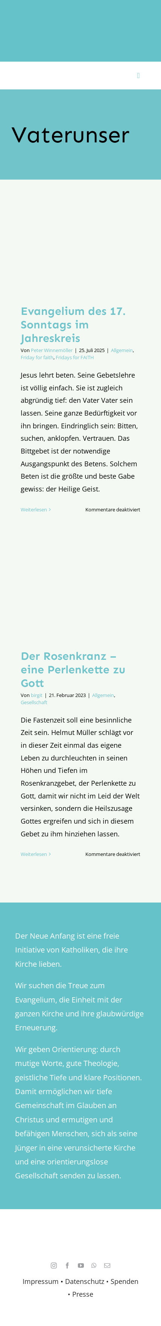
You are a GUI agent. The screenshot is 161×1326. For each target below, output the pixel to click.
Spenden (124, 1281)
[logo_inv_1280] (80, 14)
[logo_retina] (82, 1231)
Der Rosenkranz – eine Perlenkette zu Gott (73, 669)
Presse (82, 1294)
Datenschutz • (87, 1281)
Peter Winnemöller (52, 350)
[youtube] (81, 1265)
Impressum (41, 1281)
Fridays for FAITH (75, 357)
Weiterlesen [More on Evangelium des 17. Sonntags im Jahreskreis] (34, 509)
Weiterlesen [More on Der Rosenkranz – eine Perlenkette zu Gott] (34, 854)
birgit (37, 695)
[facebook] (67, 1265)
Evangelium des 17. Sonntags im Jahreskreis (73, 324)
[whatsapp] (94, 1265)
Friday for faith (37, 357)
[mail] (107, 1265)
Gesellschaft (34, 702)
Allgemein (122, 350)
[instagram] (54, 1265)
